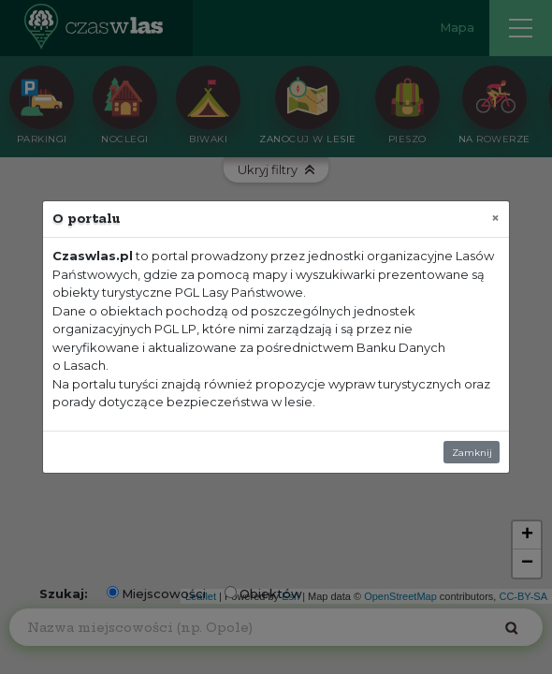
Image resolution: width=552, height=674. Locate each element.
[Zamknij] (495, 217)
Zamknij (472, 453)
